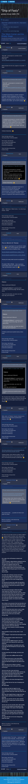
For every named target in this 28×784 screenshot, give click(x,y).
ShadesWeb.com (17, 782)
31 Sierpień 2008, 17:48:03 (6, 361)
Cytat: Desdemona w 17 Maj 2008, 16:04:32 (13, 115)
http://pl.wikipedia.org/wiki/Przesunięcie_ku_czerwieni (13, 60)
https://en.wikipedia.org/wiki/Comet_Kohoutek (12, 740)
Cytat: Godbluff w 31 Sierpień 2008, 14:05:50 (13, 310)
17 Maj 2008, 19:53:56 (6, 112)
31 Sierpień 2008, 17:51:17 (6, 413)
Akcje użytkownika (22, 43)
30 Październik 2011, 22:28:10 (7, 486)
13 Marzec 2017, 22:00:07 (6, 734)
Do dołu (3, 43)
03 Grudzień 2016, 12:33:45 (7, 531)
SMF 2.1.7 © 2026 (10, 780)
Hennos (8, 47)
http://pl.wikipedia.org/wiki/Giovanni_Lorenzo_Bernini (13, 255)
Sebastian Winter (11, 480)
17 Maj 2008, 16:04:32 (6, 76)
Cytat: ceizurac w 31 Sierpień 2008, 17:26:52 (13, 364)
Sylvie (8, 29)
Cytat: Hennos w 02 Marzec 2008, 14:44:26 (12, 79)
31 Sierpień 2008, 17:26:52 (6, 307)
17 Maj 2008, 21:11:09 (6, 158)
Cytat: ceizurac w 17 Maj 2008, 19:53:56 (12, 162)
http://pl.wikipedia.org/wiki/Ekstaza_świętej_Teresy (13, 252)
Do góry (3, 769)
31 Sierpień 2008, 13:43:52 (6, 238)
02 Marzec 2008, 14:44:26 (6, 52)
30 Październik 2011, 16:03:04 (7, 446)
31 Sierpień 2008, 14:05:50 (6, 278)
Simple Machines (17, 780)
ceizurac (8, 107)
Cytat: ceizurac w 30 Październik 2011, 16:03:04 (13, 490)
